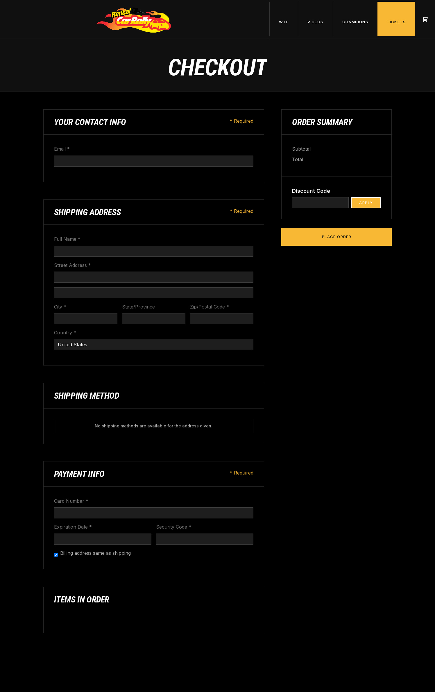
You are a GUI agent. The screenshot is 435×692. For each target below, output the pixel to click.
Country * (65, 333)
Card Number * (71, 501)
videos (315, 21)
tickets (396, 21)
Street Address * (72, 265)
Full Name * (67, 239)
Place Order (336, 236)
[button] (283, 19)
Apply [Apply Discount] (366, 202)
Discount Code (311, 191)
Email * (62, 149)
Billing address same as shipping (95, 553)
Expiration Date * (73, 527)
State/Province (138, 307)
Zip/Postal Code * (209, 307)
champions (355, 21)
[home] (134, 19)
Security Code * (173, 527)
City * (60, 307)
